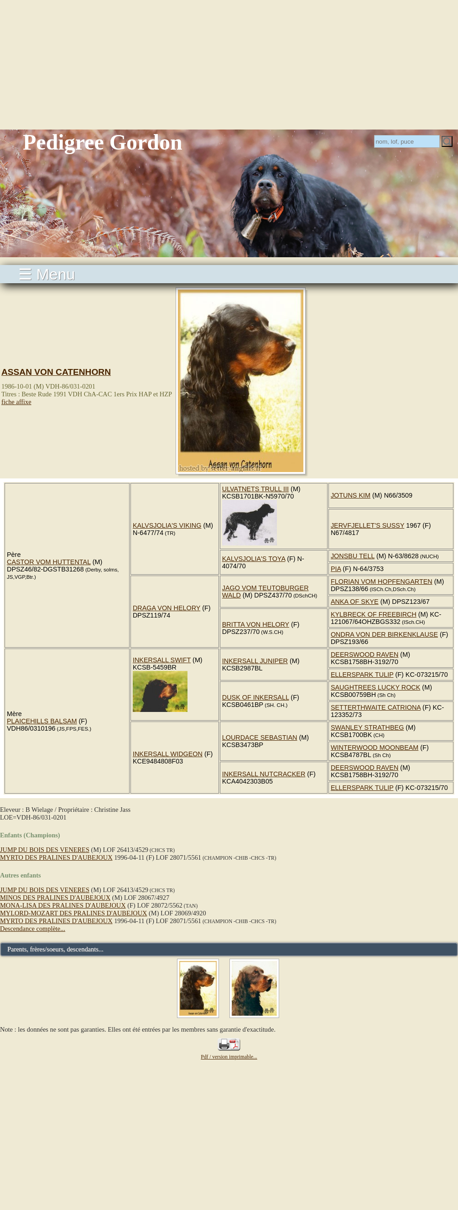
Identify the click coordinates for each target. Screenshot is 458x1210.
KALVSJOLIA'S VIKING (167, 525)
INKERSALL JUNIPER (255, 661)
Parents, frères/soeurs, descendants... (55, 949)
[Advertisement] (229, 64)
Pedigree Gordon (102, 142)
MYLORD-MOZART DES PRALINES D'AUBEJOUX (73, 913)
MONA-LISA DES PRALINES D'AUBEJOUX (63, 905)
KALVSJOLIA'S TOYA (253, 558)
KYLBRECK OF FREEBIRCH (373, 614)
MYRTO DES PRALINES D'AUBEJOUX (56, 857)
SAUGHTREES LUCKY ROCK (375, 687)
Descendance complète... (32, 928)
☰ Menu (46, 274)
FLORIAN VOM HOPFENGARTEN (381, 581)
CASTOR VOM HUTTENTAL (49, 562)
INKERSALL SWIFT (162, 660)
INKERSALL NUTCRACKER (264, 774)
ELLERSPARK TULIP (362, 674)
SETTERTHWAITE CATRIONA (376, 707)
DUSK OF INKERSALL (255, 697)
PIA (336, 568)
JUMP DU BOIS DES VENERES (44, 849)
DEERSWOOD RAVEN (364, 654)
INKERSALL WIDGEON (168, 754)
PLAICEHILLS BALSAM (42, 721)
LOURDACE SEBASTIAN (259, 737)
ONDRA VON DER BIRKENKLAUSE (384, 634)
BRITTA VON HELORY (255, 624)
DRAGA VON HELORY (166, 608)
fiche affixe (16, 401)
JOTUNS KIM (350, 495)
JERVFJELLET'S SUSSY (367, 525)
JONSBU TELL (353, 556)
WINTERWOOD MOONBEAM (374, 747)
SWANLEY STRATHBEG (367, 727)
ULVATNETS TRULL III (255, 489)
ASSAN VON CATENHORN (56, 372)
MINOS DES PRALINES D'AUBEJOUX (55, 897)
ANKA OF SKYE (355, 601)
